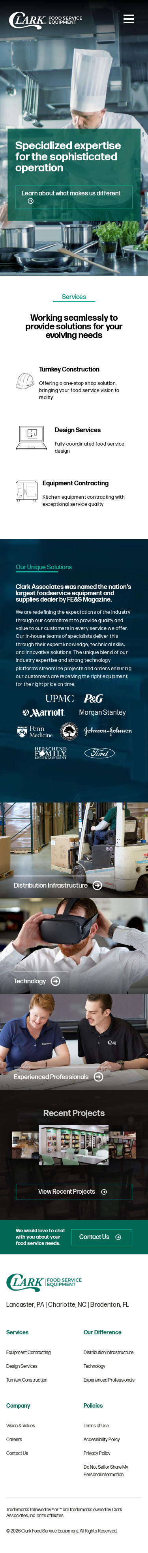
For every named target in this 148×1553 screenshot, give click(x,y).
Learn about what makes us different (71, 197)
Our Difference (103, 1332)
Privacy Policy (97, 1453)
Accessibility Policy (102, 1440)
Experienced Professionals (58, 1077)
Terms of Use (96, 1426)
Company (18, 1406)
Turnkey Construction (26, 1380)
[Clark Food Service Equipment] (45, 30)
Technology (37, 981)
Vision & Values (20, 1426)
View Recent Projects (74, 1192)
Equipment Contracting (28, 1353)
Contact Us (101, 1237)
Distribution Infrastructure (58, 885)
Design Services (21, 1366)
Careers (14, 1440)
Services (17, 1332)
